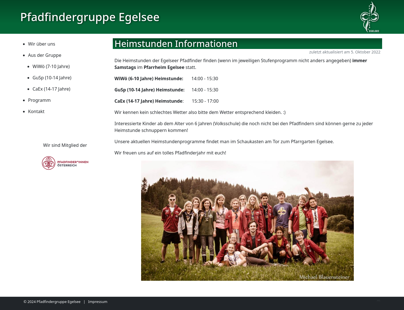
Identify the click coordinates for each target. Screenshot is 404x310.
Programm (39, 100)
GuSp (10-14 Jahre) (52, 78)
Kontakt (36, 111)
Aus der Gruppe (44, 55)
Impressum (97, 301)
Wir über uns (41, 44)
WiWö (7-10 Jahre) (51, 66)
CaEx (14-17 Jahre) (51, 89)
